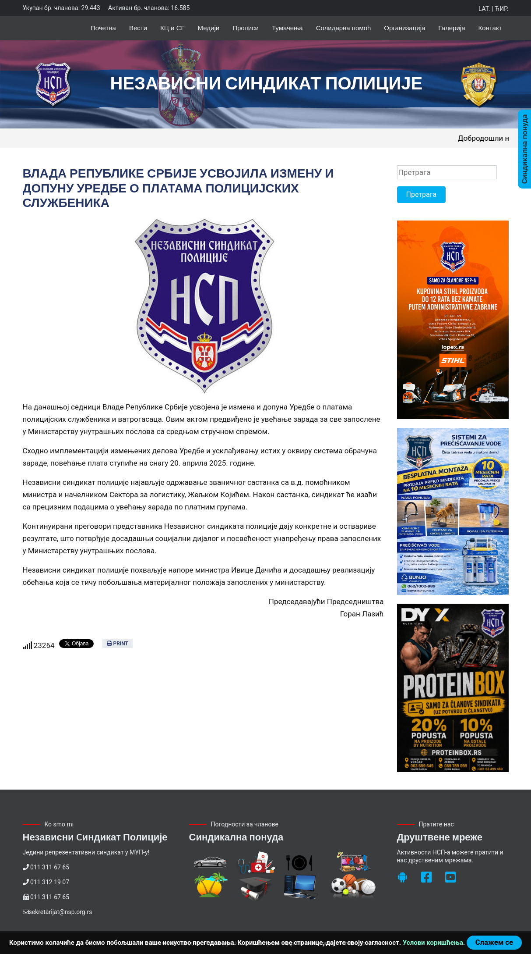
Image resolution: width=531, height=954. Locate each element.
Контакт (490, 28)
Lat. (484, 8)
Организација (404, 28)
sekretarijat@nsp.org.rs (60, 911)
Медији (209, 28)
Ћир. (502, 8)
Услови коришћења (433, 943)
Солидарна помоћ (343, 28)
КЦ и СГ (172, 28)
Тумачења (287, 28)
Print (117, 644)
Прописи (245, 28)
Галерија (451, 28)
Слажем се (494, 942)
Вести (138, 28)
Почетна (103, 28)
